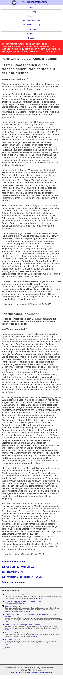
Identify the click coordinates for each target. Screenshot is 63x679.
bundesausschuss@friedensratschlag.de (31, 672)
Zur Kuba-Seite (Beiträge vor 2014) (19, 566)
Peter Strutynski (24, 46)
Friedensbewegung (31, 20)
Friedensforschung (31, 25)
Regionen (31, 34)
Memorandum (32, 29)
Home (31, 7)
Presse (31, 16)
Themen (31, 38)
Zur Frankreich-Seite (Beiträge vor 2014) (22, 577)
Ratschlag (31, 12)
